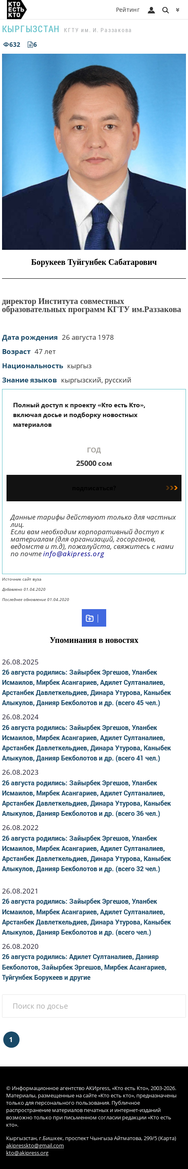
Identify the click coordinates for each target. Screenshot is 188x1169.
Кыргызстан (31, 29)
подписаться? (124, 488)
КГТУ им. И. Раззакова (98, 30)
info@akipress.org (74, 553)
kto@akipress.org (27, 1152)
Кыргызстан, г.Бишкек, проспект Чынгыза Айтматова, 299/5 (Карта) (91, 1138)
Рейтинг (128, 9)
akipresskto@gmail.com (35, 1145)
